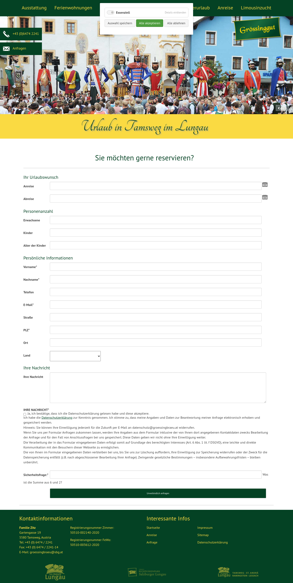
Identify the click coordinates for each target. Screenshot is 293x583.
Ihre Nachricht (33, 376)
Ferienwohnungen (73, 7)
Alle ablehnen (176, 23)
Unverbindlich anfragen (158, 490)
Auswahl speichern (120, 23)
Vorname (30, 266)
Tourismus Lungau (238, 569)
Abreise (28, 198)
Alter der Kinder (34, 245)
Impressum (205, 524)
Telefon (28, 292)
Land (26, 355)
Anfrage (151, 539)
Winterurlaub (196, 7)
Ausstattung (34, 7)
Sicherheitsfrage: (35, 473)
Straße (28, 317)
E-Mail (28, 304)
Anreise (225, 7)
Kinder (28, 232)
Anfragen (14, 48)
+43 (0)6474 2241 (21, 33)
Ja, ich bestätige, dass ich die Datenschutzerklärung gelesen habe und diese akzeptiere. (146, 439)
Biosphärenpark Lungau (147, 569)
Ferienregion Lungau (55, 569)
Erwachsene (31, 220)
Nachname (31, 279)
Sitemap (203, 532)
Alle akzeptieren (149, 23)
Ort (25, 342)
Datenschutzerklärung (57, 417)
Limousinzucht (256, 7)
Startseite (153, 524)
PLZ (26, 330)
